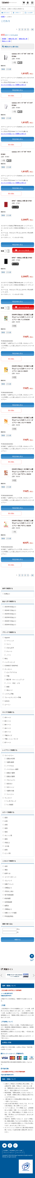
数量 (5, 251)
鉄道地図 (7, 898)
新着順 (4, 39)
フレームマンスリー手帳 (12, 697)
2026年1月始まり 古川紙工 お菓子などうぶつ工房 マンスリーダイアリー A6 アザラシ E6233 (22, 471)
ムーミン (7, 704)
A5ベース (7, 717)
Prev (2, 975)
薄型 (5, 870)
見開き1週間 (9, 773)
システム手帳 (8, 694)
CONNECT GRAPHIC (10, 666)
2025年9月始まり (9, 617)
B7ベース (7, 742)
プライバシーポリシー (8, 1152)
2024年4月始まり (9, 614)
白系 (5, 821)
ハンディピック (9, 662)
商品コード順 (6, 41)
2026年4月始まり (9, 624)
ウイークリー (8, 755)
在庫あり (6, 594)
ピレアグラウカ (10, 672)
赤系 (5, 825)
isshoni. (6, 701)
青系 (5, 832)
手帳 (6, 676)
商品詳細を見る (17, 90)
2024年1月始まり (9, 610)
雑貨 (6, 687)
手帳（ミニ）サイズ (10, 739)
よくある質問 (29, 12)
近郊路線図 (7, 902)
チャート (8, 651)
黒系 (5, 817)
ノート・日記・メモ (12, 683)
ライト (7, 644)
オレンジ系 (7, 835)
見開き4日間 (9, 759)
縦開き (6, 905)
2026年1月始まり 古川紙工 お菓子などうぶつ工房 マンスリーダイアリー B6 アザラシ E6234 (22, 523)
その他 (6, 846)
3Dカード (8, 690)
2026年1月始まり (9, 621)
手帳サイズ (7, 735)
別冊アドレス (8, 884)
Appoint (6, 637)
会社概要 (5, 1150)
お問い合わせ (6, 12)
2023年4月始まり (9, 607)
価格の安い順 (12, 39)
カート (23, 4)
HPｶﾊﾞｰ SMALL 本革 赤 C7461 (22, 201)
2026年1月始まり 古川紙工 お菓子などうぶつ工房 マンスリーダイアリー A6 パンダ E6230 (22, 317)
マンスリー (7, 798)
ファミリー (9, 794)
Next (33, 975)
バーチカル (9, 766)
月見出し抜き (8, 891)
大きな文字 (9, 648)
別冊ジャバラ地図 (10, 913)
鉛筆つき (7, 873)
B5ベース (7, 721)
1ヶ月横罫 (8, 805)
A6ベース (7, 728)
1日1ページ (9, 787)
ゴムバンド (7, 880)
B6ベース (7, 725)
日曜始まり (7, 888)
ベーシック (9, 641)
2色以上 (6, 842)
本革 (5, 866)
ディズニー (7, 669)
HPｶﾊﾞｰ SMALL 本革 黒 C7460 (22, 258)
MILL (5, 658)
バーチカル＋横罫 (11, 769)
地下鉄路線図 (8, 895)
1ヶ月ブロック (10, 801)
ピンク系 (7, 853)
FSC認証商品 (8, 916)
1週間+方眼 (9, 791)
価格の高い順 (23, 39)
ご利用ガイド (18, 12)
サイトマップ (19, 1152)
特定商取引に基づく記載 (16, 1150)
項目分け (8, 784)
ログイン (27, 4)
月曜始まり (7, 909)
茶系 (5, 828)
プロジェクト (9, 780)
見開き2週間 (9, 776)
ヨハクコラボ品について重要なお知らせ (13, 85)
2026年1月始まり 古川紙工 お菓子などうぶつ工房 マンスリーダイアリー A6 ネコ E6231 (22, 368)
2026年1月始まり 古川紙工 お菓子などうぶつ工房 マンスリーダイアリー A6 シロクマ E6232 (22, 420)
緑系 (5, 850)
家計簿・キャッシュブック (14, 679)
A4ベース (7, 732)
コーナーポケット (10, 877)
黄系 (5, 839)
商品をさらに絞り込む (12, 46)
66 (32, 29)
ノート (7, 655)
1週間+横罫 (9, 762)
